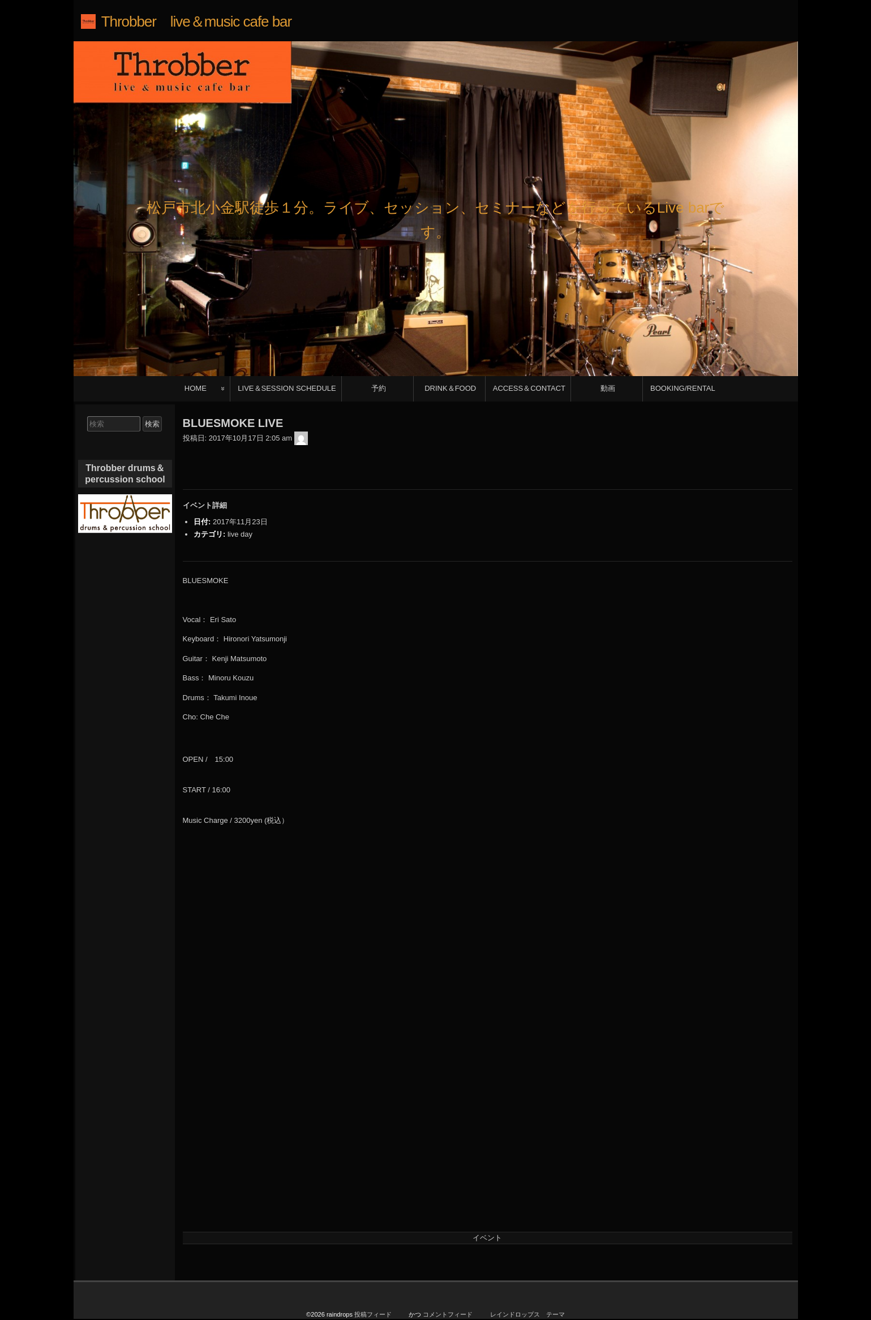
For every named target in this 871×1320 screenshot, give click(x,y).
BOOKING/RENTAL (682, 388)
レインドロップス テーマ (527, 1314)
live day (240, 534)
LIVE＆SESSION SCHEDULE (287, 388)
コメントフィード (448, 1314)
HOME (196, 388)
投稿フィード (373, 1314)
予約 (378, 388)
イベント (487, 1237)
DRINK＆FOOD (450, 388)
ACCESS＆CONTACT (529, 388)
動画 (607, 388)
